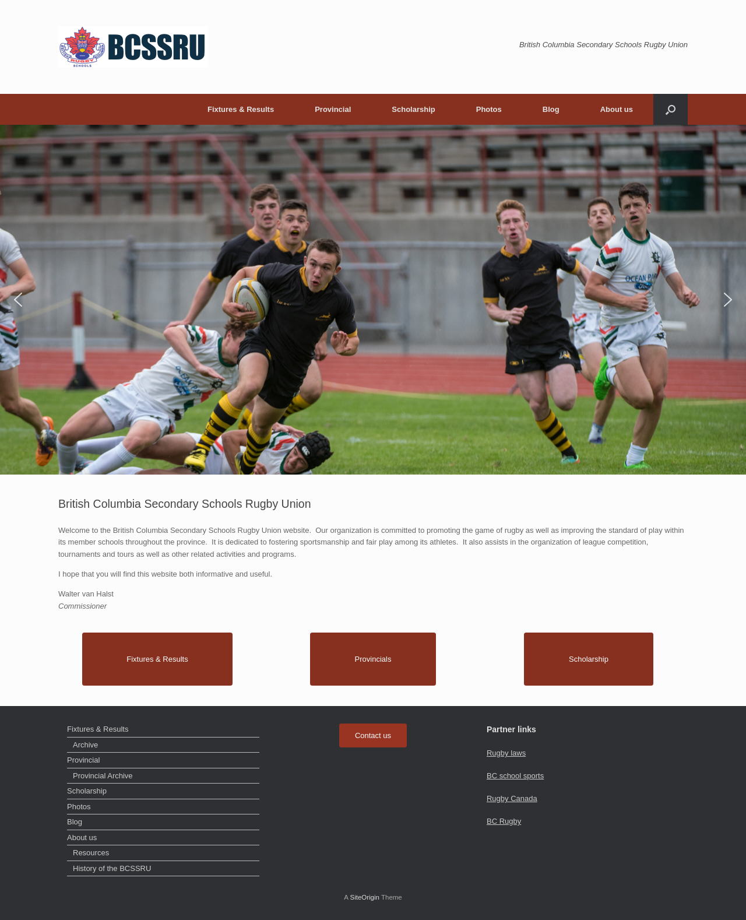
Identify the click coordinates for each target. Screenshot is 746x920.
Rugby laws (506, 753)
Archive (85, 744)
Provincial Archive (103, 775)
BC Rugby (504, 821)
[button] (670, 109)
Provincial (333, 109)
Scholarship (413, 109)
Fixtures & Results (240, 109)
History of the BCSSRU (112, 868)
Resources (91, 852)
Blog (551, 109)
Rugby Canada (512, 798)
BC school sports (515, 775)
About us (616, 109)
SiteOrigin (364, 897)
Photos (489, 109)
